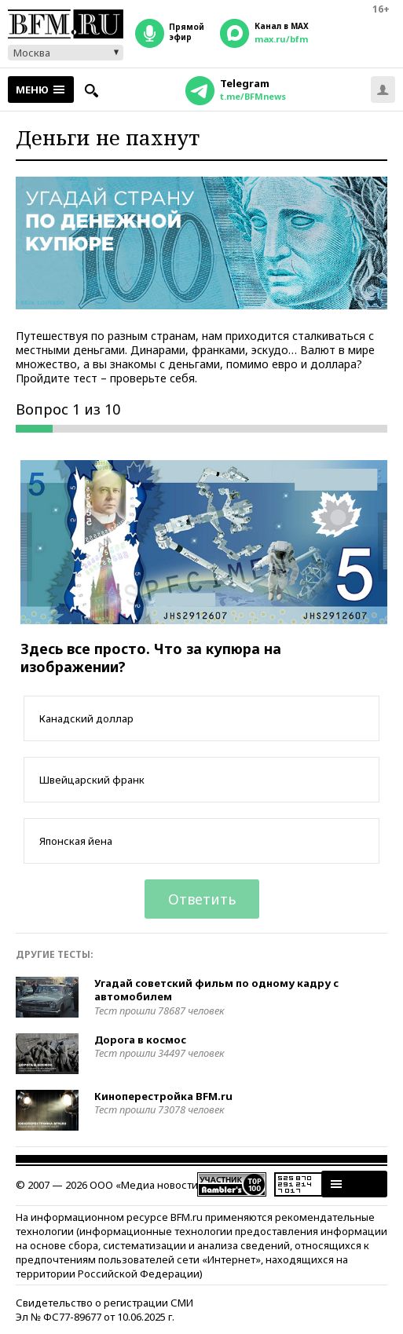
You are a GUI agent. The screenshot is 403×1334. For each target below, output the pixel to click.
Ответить (202, 899)
